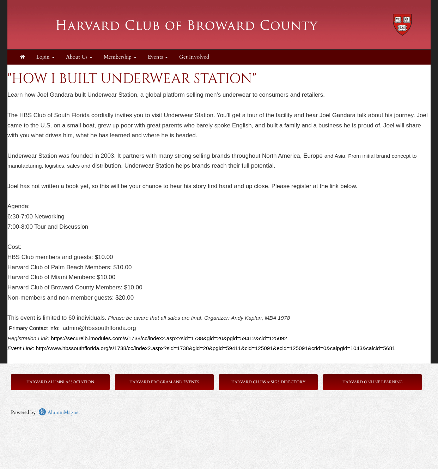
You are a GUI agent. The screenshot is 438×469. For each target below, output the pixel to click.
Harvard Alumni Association (60, 382)
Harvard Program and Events (164, 382)
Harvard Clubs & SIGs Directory (268, 382)
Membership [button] (120, 57)
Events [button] (158, 57)
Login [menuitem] (45, 57)
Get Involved (194, 57)
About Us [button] (79, 57)
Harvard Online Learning (372, 382)
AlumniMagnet (59, 412)
